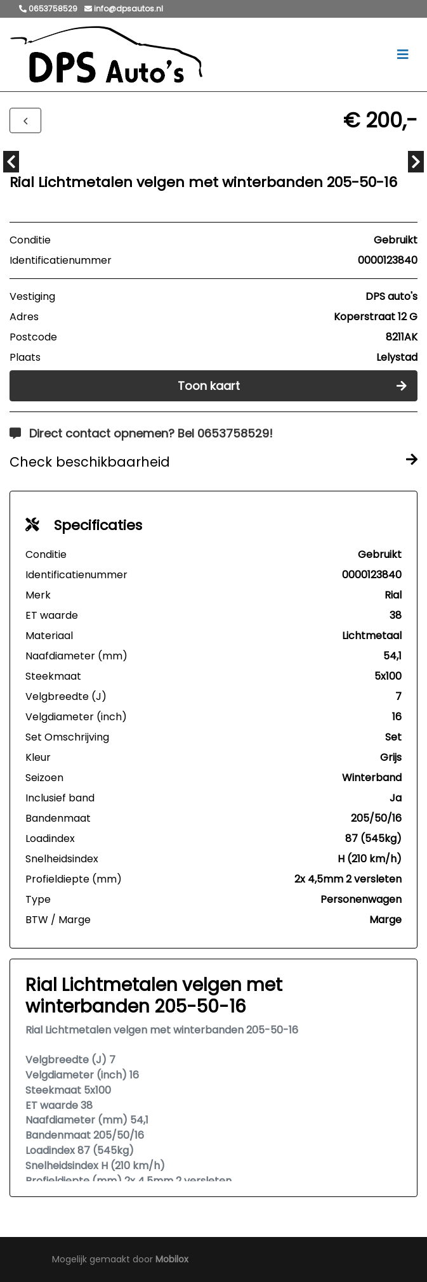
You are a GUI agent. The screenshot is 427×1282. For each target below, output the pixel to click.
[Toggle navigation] (403, 54)
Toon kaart (292, 386)
